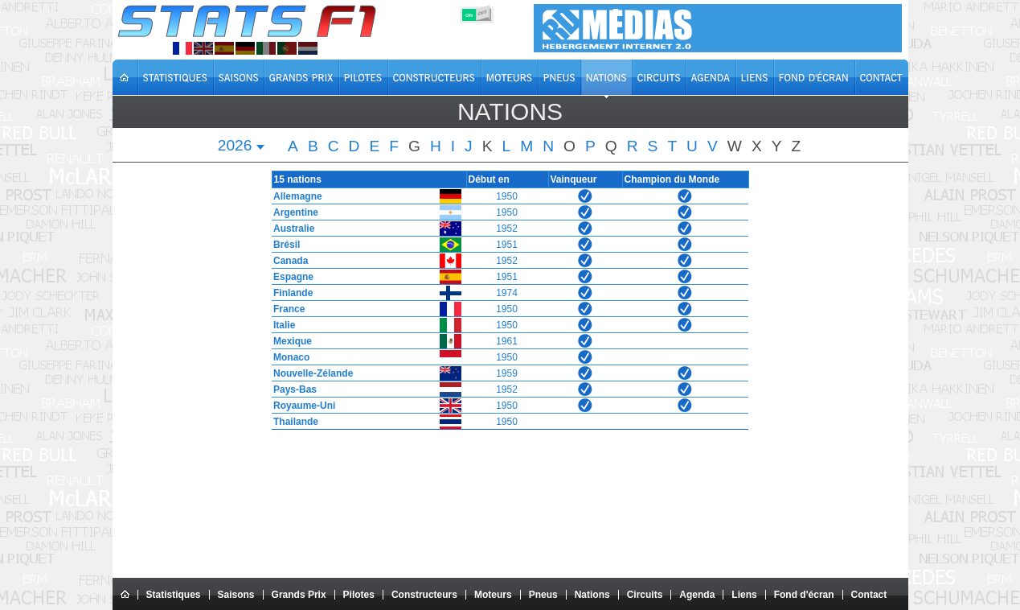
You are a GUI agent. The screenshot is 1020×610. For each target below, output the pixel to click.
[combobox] (242, 147)
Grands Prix (299, 594)
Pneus (543, 594)
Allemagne (294, 196)
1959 (506, 373)
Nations (592, 594)
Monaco (288, 357)
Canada (287, 260)
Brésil (283, 244)
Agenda (697, 594)
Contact (869, 594)
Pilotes (359, 594)
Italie (281, 325)
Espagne (290, 276)
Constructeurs (424, 594)
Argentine (292, 212)
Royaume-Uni (301, 405)
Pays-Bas (291, 389)
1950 (506, 196)
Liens (743, 594)
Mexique (289, 341)
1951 (506, 244)
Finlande (289, 293)
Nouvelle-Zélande (310, 373)
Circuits (645, 594)
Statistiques (173, 594)
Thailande (292, 421)
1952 (506, 228)
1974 (506, 293)
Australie (290, 228)
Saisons (236, 594)
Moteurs (493, 594)
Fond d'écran (804, 594)
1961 (506, 341)
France (285, 309)
